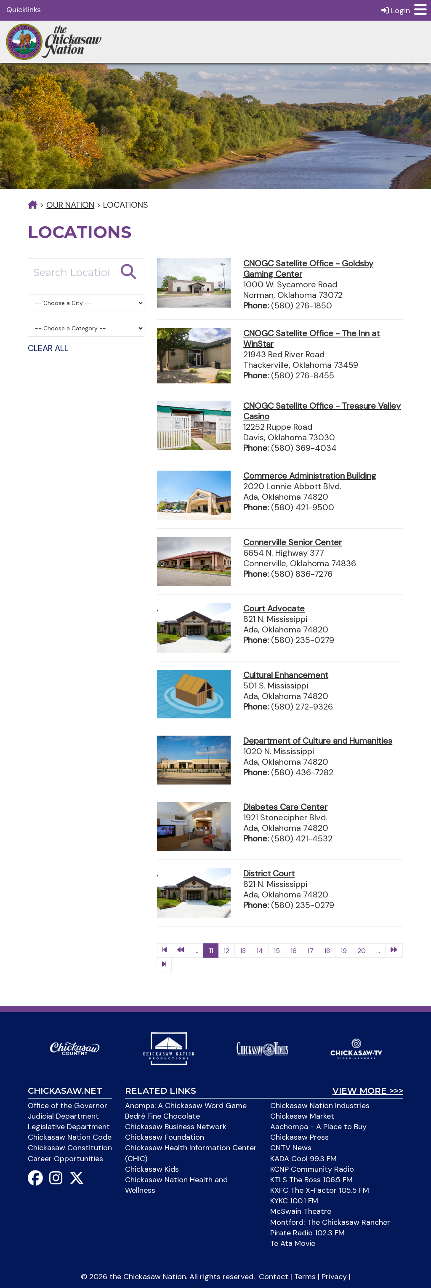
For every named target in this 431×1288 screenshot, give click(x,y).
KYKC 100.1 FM (294, 1201)
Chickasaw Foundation (164, 1137)
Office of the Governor (67, 1106)
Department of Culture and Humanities (317, 740)
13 (243, 950)
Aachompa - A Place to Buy (318, 1127)
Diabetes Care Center (285, 806)
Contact (273, 1277)
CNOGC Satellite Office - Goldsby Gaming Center (308, 268)
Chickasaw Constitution (70, 1148)
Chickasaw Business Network (175, 1127)
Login (395, 10)
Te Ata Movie (292, 1243)
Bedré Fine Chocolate (162, 1116)
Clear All (48, 348)
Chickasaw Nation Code (70, 1137)
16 (293, 950)
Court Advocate (274, 608)
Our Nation (70, 204)
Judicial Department (63, 1116)
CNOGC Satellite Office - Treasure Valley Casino (322, 411)
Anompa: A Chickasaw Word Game (186, 1106)
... (196, 950)
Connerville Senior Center (292, 542)
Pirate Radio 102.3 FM (307, 1233)
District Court (269, 873)
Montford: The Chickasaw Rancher (330, 1222)
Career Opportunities (65, 1159)
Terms (305, 1277)
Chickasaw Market (302, 1116)
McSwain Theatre (300, 1211)
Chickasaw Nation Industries (320, 1106)
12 (226, 950)
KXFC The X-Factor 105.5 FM (319, 1190)
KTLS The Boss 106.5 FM (311, 1180)
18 (327, 950)
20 (361, 950)
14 (259, 950)
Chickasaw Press (299, 1137)
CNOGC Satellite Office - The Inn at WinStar (311, 338)
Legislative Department (69, 1127)
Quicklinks (23, 10)
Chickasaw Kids (152, 1169)
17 (310, 950)
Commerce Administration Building (309, 475)
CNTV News (290, 1148)
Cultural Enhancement (285, 674)
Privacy (334, 1277)
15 (277, 950)
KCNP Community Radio (312, 1169)
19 (344, 950)
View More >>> (368, 1091)
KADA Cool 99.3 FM (303, 1159)
